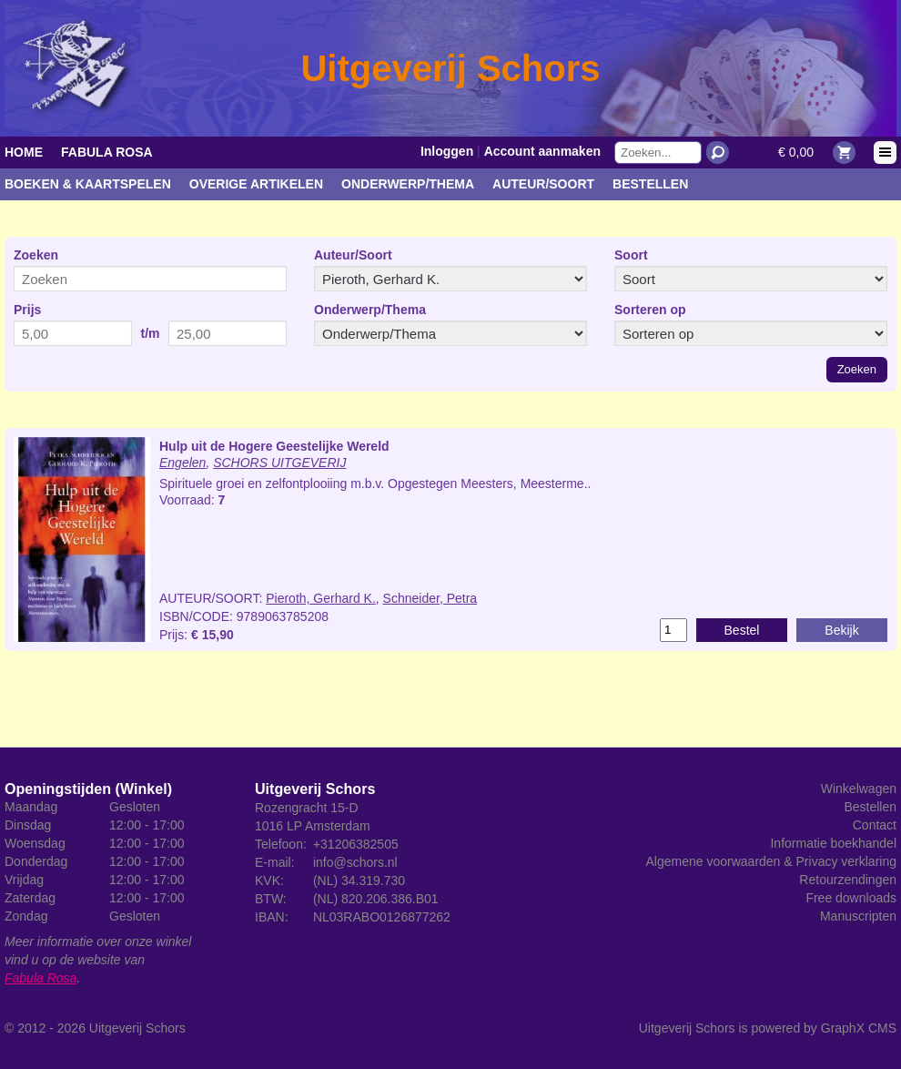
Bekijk (841, 630)
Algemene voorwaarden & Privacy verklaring (771, 861)
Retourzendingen (847, 879)
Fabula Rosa (107, 152)
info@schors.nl (355, 862)
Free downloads (850, 898)
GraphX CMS (858, 1028)
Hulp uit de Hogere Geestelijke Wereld (274, 446)
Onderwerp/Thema (407, 184)
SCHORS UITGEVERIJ (279, 462)
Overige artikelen (256, 184)
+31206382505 (356, 844)
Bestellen (650, 184)
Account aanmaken (542, 151)
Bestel (742, 630)
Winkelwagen (858, 788)
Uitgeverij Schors (137, 1028)
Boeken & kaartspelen (88, 184)
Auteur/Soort (543, 184)
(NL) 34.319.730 (359, 880)
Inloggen (446, 151)
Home (24, 152)
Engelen (182, 462)
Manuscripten (858, 916)
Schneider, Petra (430, 598)
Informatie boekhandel (833, 843)
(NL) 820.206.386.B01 (376, 898)
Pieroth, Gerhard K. (321, 598)
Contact (874, 825)
